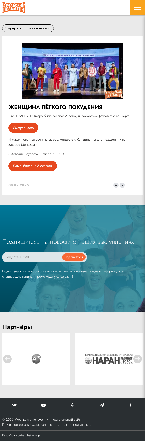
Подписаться (73, 257)
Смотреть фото (23, 127)
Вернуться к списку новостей (26, 28)
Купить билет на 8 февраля (32, 165)
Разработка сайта (13, 435)
